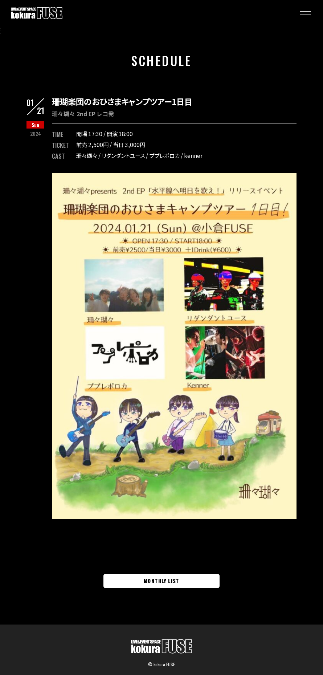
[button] (305, 13)
